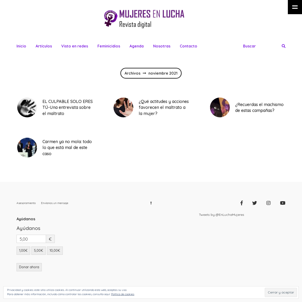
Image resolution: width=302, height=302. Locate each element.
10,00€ (55, 250)
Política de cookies (122, 294)
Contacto (188, 46)
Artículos (44, 46)
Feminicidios (108, 46)
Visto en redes (74, 46)
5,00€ (38, 250)
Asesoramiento (26, 203)
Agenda (137, 46)
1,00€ (23, 250)
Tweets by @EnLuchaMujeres (221, 215)
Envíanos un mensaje (54, 203)
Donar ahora (29, 267)
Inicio (21, 46)
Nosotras (161, 46)
